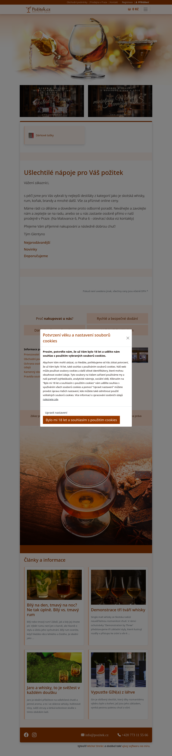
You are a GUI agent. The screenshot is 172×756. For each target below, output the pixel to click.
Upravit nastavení (56, 412)
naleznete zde (50, 399)
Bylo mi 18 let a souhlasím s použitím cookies (81, 419)
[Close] (127, 338)
